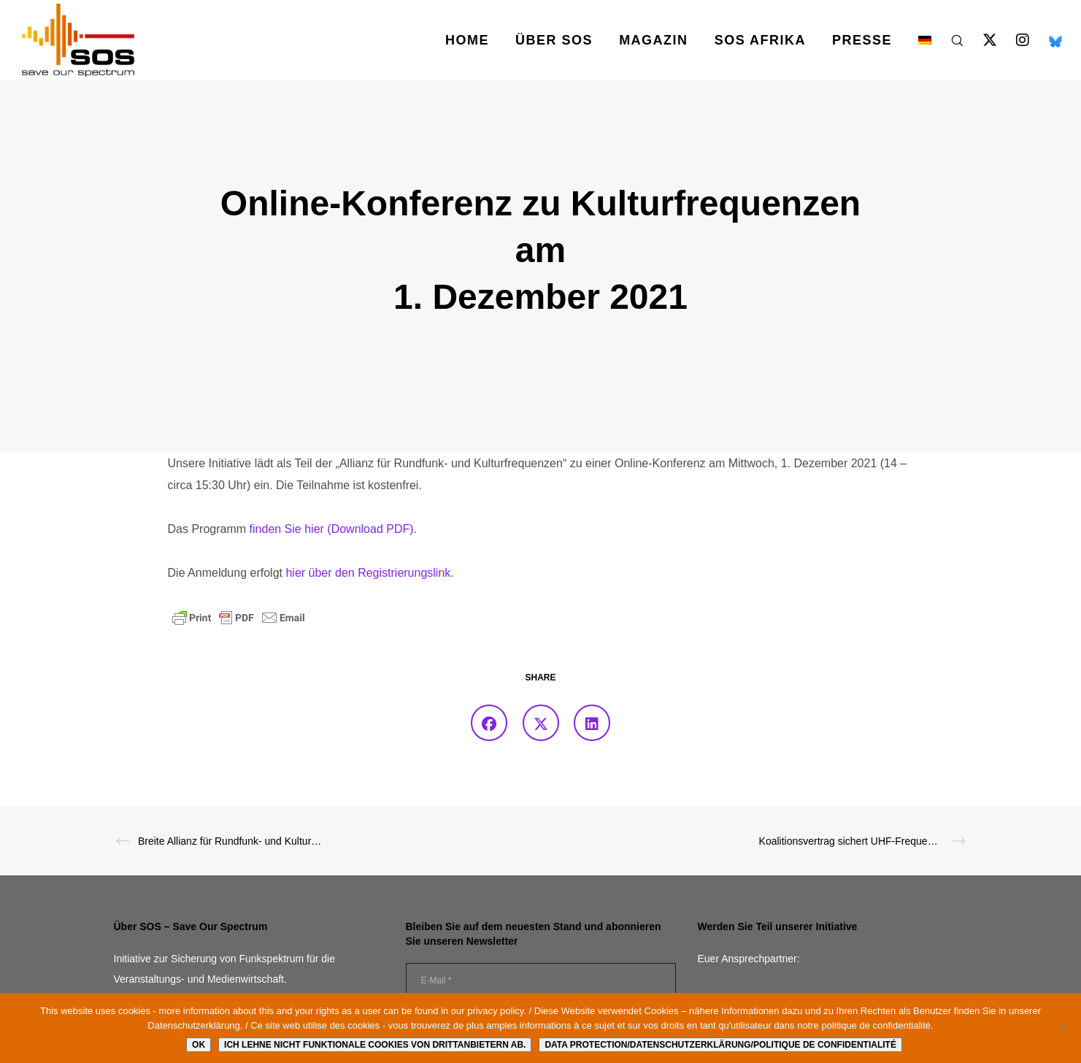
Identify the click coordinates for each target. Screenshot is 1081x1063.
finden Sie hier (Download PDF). (333, 529)
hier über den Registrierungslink (367, 573)
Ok (198, 1045)
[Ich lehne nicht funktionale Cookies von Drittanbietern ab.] (1062, 1028)
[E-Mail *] (541, 980)
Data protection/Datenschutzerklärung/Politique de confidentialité (720, 1045)
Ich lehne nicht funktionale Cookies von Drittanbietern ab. (375, 1045)
